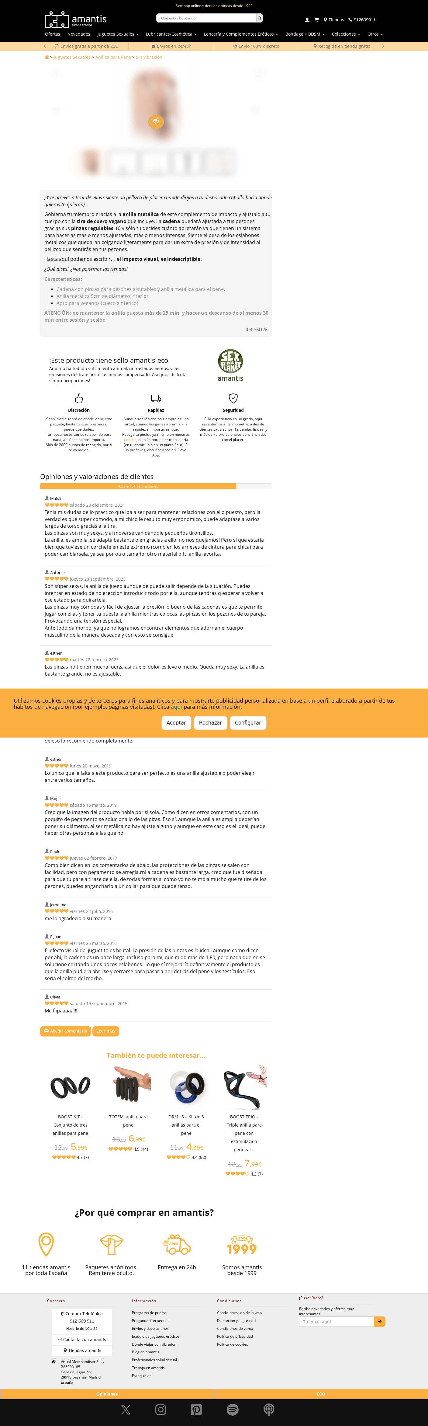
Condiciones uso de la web (239, 1312)
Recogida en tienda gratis (341, 46)
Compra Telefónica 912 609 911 (82, 1321)
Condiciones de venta (235, 1328)
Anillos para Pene (113, 57)
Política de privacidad (235, 1336)
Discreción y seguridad (236, 1320)
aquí (176, 706)
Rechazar (210, 722)
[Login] (307, 20)
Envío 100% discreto (256, 46)
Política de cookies (232, 1344)
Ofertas (52, 34)
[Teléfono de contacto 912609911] (362, 20)
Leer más (105, 1031)
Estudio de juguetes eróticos (156, 1336)
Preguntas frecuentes (150, 1320)
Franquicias (141, 1375)
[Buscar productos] (206, 18)
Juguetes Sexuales (72, 57)
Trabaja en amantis (148, 1367)
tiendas (130, 439)
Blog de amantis (145, 1351)
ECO (321, 1394)
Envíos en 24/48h (171, 46)
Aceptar (176, 722)
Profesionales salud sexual (154, 1359)
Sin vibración (149, 57)
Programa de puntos (149, 1312)
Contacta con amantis (82, 1339)
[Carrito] (317, 20)
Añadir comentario (65, 1031)
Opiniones (107, 1394)
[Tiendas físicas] (333, 20)
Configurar (248, 722)
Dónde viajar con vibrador (154, 1344)
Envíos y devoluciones (150, 1328)
